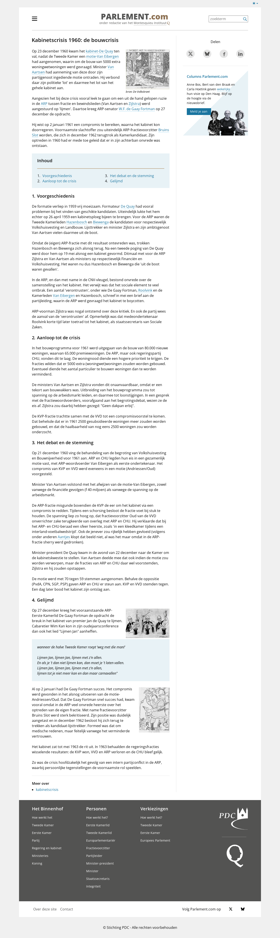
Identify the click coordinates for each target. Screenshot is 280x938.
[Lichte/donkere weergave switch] (256, 3)
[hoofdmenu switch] (34, 20)
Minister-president (100, 863)
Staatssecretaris (98, 879)
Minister (92, 871)
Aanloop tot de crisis (59, 181)
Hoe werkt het (42, 817)
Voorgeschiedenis (57, 175)
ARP (44, 103)
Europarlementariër (100, 840)
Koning (37, 863)
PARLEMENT (134, 17)
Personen (96, 809)
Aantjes (64, 536)
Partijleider (94, 856)
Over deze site (45, 909)
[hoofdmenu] (49, 20)
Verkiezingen (154, 809)
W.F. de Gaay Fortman (137, 108)
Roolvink (145, 290)
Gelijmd (116, 181)
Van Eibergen (64, 295)
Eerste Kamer (42, 833)
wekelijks (223, 89)
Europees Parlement (155, 840)
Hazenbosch (76, 222)
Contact (66, 909)
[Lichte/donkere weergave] (256, 4)
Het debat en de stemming (132, 175)
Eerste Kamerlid (98, 825)
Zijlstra (134, 103)
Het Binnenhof (47, 809)
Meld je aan (198, 111)
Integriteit (93, 886)
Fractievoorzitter (98, 848)
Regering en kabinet (46, 848)
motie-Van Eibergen (102, 56)
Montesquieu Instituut (150, 23)
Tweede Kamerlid (99, 833)
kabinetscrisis (47, 789)
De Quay (128, 206)
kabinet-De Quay (99, 51)
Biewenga (101, 222)
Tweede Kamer (43, 825)
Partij (36, 840)
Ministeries (40, 856)
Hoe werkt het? (97, 817)
